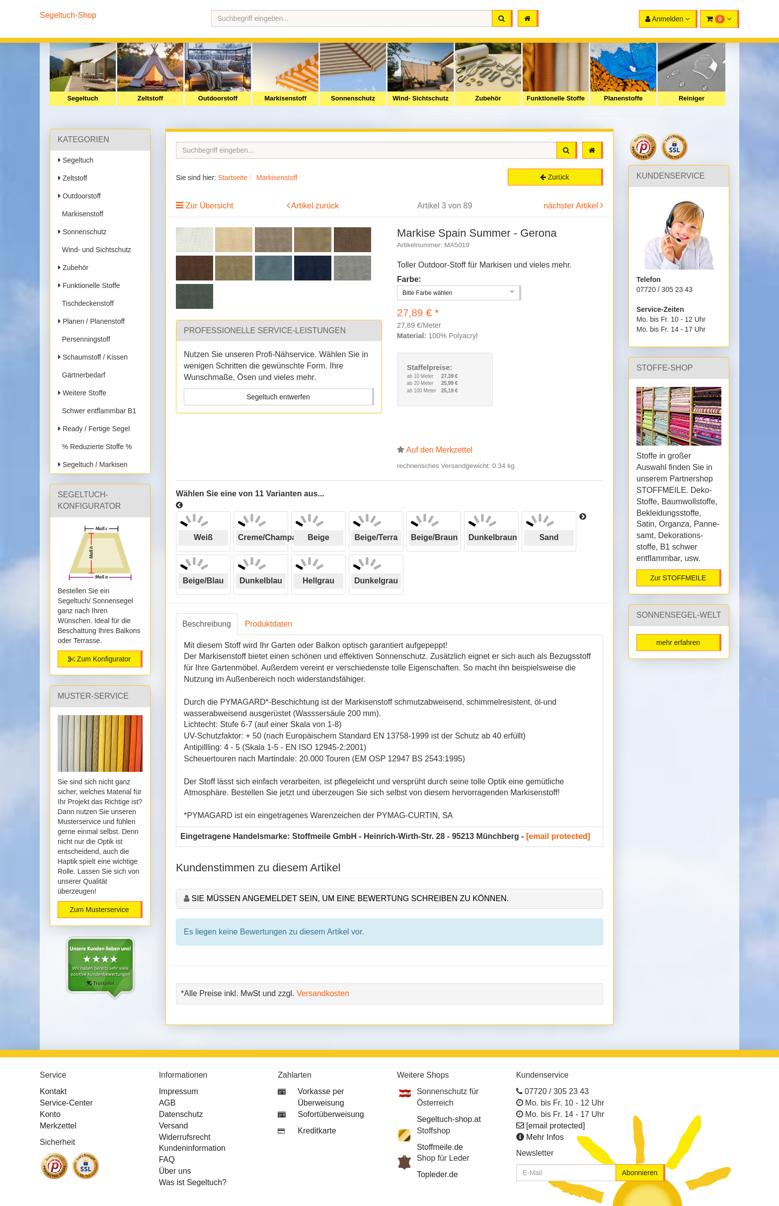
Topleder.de (437, 1174)
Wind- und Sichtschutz (94, 250)
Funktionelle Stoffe (556, 98)
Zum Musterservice (99, 910)
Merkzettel (58, 1125)
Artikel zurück (315, 205)
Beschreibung (206, 624)
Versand (173, 1125)
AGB (167, 1103)
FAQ (167, 1159)
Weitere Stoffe (82, 393)
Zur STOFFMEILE (678, 578)
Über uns (175, 1171)
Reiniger (691, 98)
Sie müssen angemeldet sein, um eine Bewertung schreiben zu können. (350, 898)
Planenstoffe (623, 98)
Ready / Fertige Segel (94, 429)
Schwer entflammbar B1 (97, 411)
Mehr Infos (545, 1137)
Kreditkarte (317, 1130)
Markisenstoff (285, 98)
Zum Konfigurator (99, 659)
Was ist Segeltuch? (193, 1182)
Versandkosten (323, 993)
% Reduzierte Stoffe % (95, 447)
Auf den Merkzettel (439, 450)
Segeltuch (82, 98)
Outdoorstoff (217, 98)
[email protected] (558, 836)
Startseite (232, 178)
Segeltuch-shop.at (449, 1119)
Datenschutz (181, 1114)
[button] (719, 19)
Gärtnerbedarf (81, 375)
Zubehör (488, 98)
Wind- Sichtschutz (420, 98)
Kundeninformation (192, 1148)
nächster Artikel (572, 205)
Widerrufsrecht (185, 1137)
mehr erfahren (678, 643)
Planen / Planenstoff (91, 321)
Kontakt (53, 1091)
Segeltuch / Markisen (93, 464)
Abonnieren (640, 1173)
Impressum (178, 1091)
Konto (50, 1114)
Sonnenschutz (353, 98)
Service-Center (66, 1103)
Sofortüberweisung (331, 1114)
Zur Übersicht (209, 205)
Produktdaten (268, 624)
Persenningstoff (84, 339)
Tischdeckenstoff (86, 303)
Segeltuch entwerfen (278, 397)
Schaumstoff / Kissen (93, 357)
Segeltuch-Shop (68, 15)
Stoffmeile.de (440, 1147)
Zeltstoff (150, 98)
